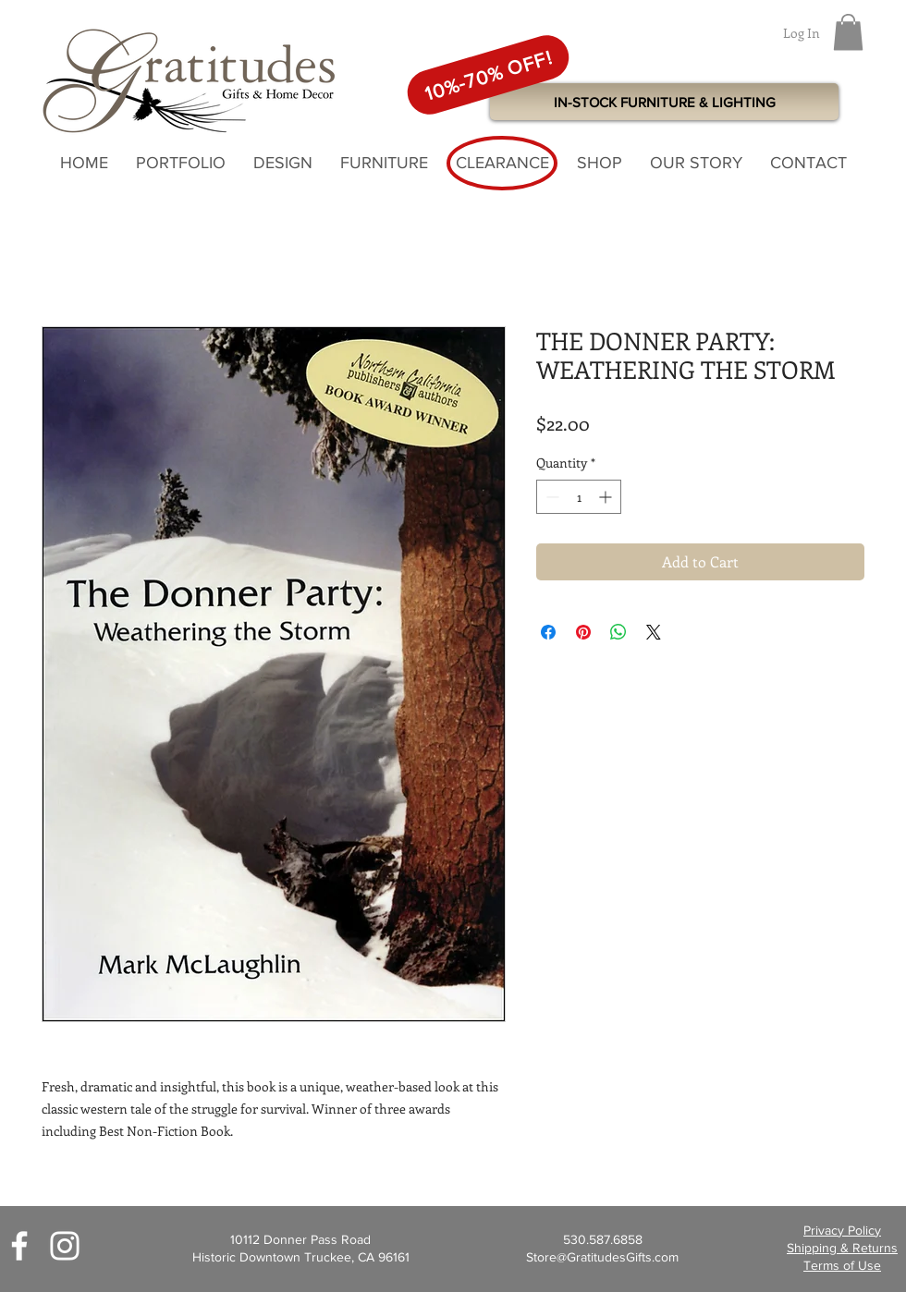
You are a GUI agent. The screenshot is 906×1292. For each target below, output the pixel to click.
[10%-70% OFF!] (488, 74)
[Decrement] (550, 497)
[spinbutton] (578, 497)
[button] (848, 32)
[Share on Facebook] (548, 632)
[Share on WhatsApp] (618, 632)
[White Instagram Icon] (64, 1245)
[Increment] (606, 497)
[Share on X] (654, 632)
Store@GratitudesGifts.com (602, 1256)
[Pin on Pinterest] (583, 632)
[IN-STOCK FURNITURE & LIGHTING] (664, 101)
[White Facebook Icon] (19, 1245)
